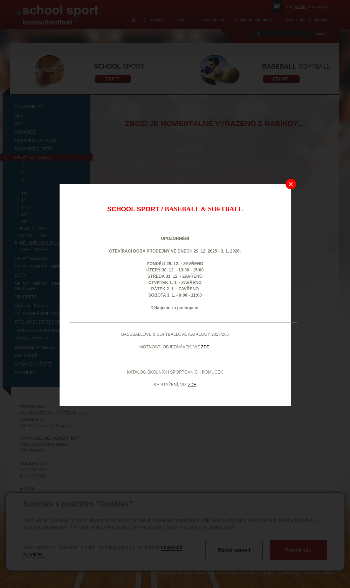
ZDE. (206, 347)
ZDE (192, 384)
